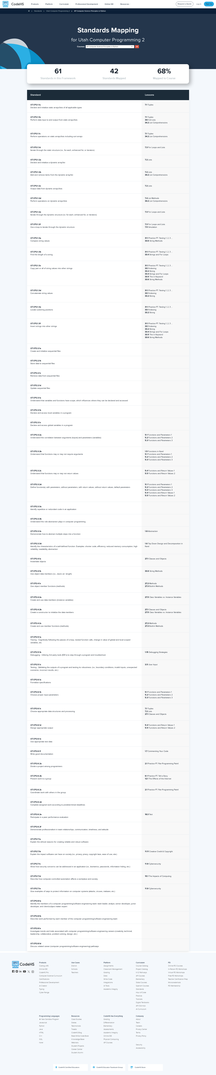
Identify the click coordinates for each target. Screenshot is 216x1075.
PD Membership (174, 986)
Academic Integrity (111, 989)
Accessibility (140, 1048)
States (73, 1023)
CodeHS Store (137, 1067)
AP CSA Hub (140, 1006)
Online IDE (43, 969)
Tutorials (139, 999)
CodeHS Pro (44, 972)
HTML (41, 1033)
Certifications (44, 979)
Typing (41, 989)
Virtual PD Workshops (176, 972)
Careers (139, 1026)
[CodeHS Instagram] (17, 971)
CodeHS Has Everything (113, 1016)
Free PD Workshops (175, 976)
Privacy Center (141, 1029)
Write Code (108, 979)
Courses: (81, 46)
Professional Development (49, 982)
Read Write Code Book (80, 1036)
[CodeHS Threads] (32, 971)
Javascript (43, 1023)
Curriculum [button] (65, 4)
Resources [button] (125, 4)
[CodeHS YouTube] (24, 971)
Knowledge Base (77, 1039)
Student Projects (77, 1046)
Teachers (74, 972)
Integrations (108, 982)
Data (105, 976)
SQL (41, 1039)
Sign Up (209, 4)
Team (138, 1023)
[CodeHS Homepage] (14, 4)
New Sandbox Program (49, 1019)
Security (139, 1045)
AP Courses (140, 976)
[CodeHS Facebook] (13, 971)
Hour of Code (141, 992)
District (74, 966)
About (138, 1019)
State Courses (141, 982)
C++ (40, 1036)
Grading (107, 972)
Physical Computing (111, 1039)
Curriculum (140, 963)
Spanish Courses (142, 986)
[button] (36, 4)
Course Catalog (142, 966)
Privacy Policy (141, 1036)
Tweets (74, 1029)
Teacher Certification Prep (178, 979)
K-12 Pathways (141, 972)
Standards (38, 11)
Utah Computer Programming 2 (58, 11)
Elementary (140, 979)
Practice (139, 996)
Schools (74, 969)
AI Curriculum (141, 1009)
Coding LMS (44, 966)
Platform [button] (49, 4)
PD (169, 963)
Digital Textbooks (142, 1002)
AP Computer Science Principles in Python (90, 11)
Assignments (108, 966)
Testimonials (76, 1026)
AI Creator (43, 986)
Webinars (74, 1043)
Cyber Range (44, 992)
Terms (138, 1033)
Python (41, 1026)
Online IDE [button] (110, 4)
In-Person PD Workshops (177, 969)
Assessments (109, 1029)
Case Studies (76, 1019)
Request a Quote (185, 4)
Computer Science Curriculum (50, 976)
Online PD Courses (175, 966)
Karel (41, 1043)
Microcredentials (174, 982)
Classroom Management (113, 969)
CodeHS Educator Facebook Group (108, 1067)
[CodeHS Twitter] (28, 971)
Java (41, 1029)
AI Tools (106, 986)
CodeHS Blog (76, 1033)
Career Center (76, 1049)
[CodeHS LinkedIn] (20, 971)
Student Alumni (77, 1053)
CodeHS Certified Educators (67, 1067)
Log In (198, 4)
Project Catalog (142, 969)
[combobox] (110, 46)
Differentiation (109, 1023)
